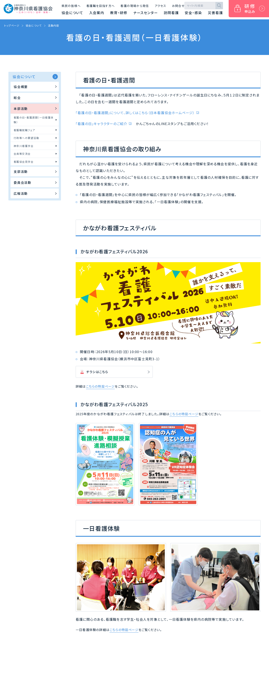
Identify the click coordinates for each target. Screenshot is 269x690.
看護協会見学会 (35, 161)
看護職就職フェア (35, 130)
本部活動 (36, 108)
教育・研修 (118, 12)
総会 (36, 97)
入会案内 (96, 12)
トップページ (11, 25)
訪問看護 (171, 12)
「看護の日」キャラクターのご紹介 (101, 123)
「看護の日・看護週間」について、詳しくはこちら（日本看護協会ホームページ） (135, 112)
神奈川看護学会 (35, 146)
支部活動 (36, 171)
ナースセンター (145, 12)
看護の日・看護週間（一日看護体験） (35, 120)
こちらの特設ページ (100, 386)
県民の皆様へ (71, 6)
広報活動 (36, 193)
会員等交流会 (35, 153)
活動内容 (53, 25)
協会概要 (36, 86)
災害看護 (215, 12)
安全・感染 (193, 12)
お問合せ (178, 6)
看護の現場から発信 (134, 6)
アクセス (160, 6)
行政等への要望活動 (35, 138)
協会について (72, 12)
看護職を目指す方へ (100, 6)
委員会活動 (36, 182)
